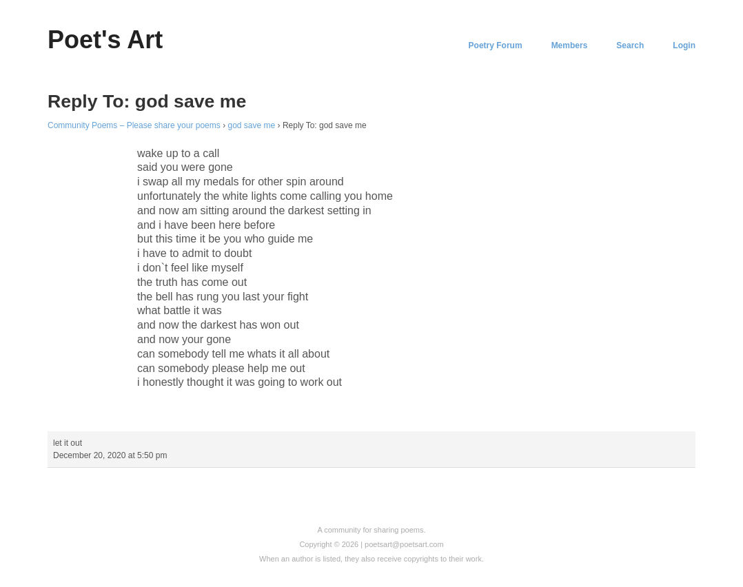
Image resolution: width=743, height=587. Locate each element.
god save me (251, 125)
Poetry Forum (495, 45)
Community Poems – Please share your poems (134, 125)
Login (684, 45)
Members (569, 45)
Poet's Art (105, 39)
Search (630, 45)
